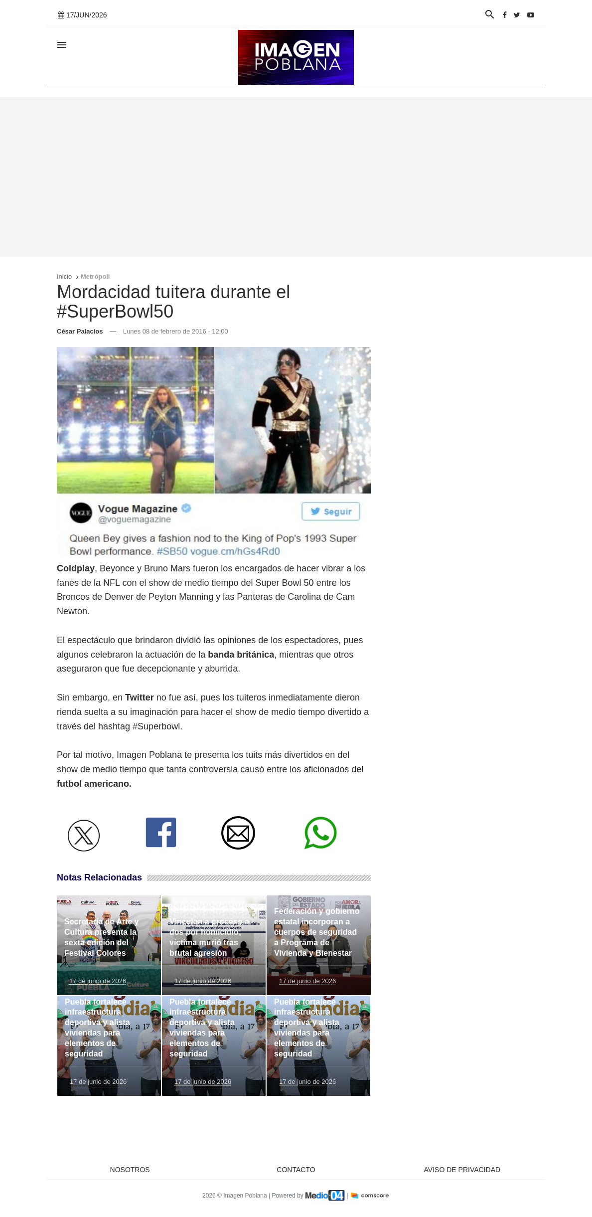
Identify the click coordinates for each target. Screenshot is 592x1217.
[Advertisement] (296, 177)
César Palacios (80, 331)
